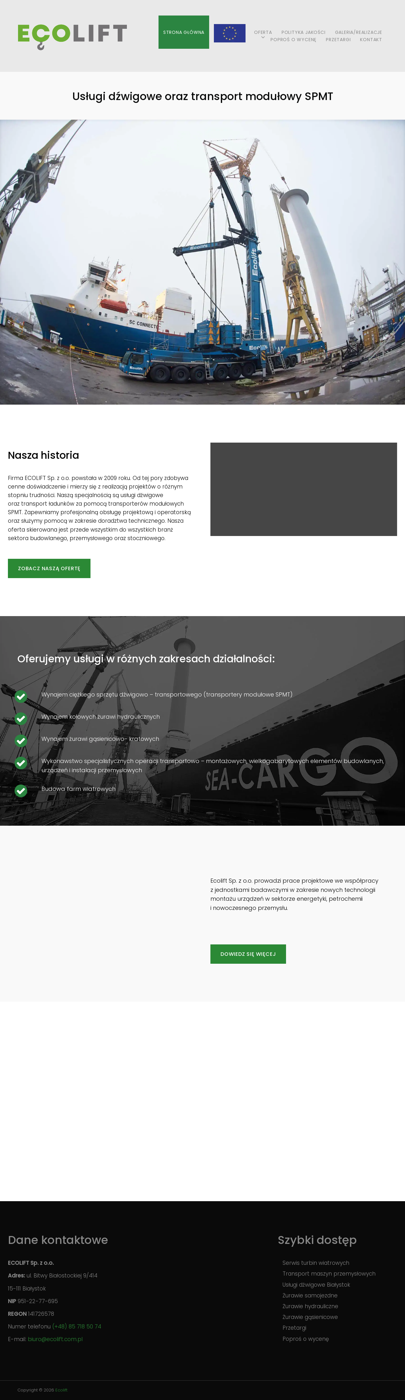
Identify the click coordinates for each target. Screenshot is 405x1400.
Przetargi (338, 39)
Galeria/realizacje (358, 32)
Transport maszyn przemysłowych (329, 1273)
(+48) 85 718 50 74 (76, 1326)
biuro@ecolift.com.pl (55, 1339)
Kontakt (371, 39)
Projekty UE (229, 32)
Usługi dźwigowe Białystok (316, 1285)
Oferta (263, 32)
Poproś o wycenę (293, 39)
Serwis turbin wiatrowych (316, 1263)
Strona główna (183, 32)
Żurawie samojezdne (310, 1295)
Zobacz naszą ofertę (49, 568)
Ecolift (61, 1390)
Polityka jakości (304, 32)
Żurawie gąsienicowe (310, 1317)
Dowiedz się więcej (248, 954)
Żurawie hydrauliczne (310, 1306)
